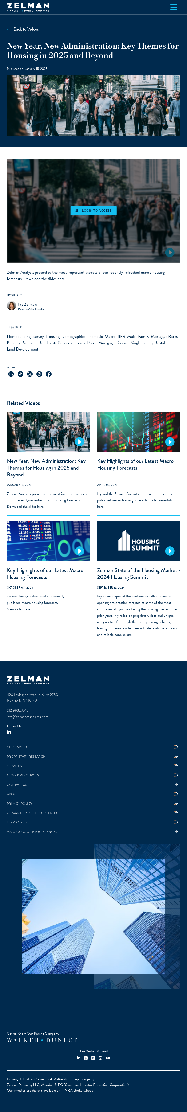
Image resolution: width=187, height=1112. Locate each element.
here (61, 278)
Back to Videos (26, 29)
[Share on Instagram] (39, 373)
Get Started (17, 747)
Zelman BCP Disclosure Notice (33, 813)
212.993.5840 (18, 710)
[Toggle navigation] (173, 7)
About (12, 794)
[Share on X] (30, 373)
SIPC (59, 1085)
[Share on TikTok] (20, 373)
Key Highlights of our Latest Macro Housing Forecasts (135, 464)
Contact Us (17, 785)
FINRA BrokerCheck (77, 1090)
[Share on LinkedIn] (11, 373)
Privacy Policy (19, 803)
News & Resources (23, 775)
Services (14, 766)
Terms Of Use (18, 822)
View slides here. (19, 609)
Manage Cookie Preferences (32, 832)
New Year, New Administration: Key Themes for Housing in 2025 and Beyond (46, 468)
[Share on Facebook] (48, 373)
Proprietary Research (26, 756)
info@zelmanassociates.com (27, 716)
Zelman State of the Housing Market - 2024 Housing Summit (138, 573)
